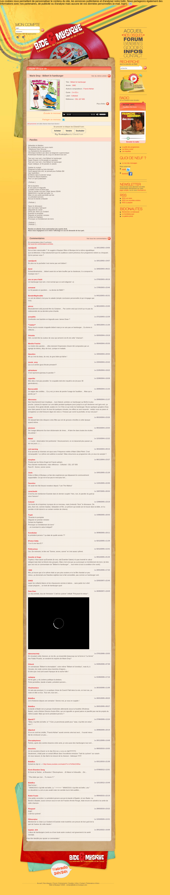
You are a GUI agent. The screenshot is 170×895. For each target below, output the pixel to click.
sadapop (31, 677)
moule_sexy (33, 362)
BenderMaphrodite (35, 296)
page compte (124, 190)
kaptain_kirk (33, 830)
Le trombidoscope (128, 214)
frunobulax (32, 533)
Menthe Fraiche (34, 343)
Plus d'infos (101, 104)
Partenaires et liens (92, 883)
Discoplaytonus (34, 740)
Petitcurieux (33, 549)
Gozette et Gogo (34, 557)
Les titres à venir (127, 149)
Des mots (126, 105)
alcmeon (31, 428)
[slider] (81, 114)
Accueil (39, 883)
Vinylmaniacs (33, 688)
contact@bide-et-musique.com (76, 885)
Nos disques (47, 883)
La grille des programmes (130, 147)
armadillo (32, 317)
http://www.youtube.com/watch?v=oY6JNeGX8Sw (61, 764)
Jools (30, 473)
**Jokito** (32, 325)
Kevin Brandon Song (36, 770)
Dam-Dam (32, 591)
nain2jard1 (32, 248)
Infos (77, 883)
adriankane (32, 370)
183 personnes (32, 124)
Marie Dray (35, 75)
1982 (74, 85)
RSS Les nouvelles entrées (131, 200)
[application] (85, 114)
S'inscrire (18, 34)
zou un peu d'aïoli (35, 279)
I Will (30, 570)
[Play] (64, 114)
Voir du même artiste (99, 76)
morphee (31, 460)
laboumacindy (33, 654)
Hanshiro (31, 354)
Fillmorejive (32, 819)
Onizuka (31, 335)
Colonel (31, 502)
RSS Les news (127, 198)
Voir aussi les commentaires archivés (40, 244)
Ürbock (31, 664)
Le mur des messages (129, 163)
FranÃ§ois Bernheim (130, 107)
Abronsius (32, 399)
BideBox (31, 698)
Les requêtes (126, 151)
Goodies (71, 883)
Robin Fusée (33, 796)
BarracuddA (33, 389)
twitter (126, 169)
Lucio (30, 417)
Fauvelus (31, 483)
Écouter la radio (132, 142)
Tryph (30, 515)
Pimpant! (31, 809)
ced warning (33, 449)
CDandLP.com (77, 134)
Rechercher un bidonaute (130, 212)
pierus (30, 306)
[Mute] (97, 114)
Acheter (57, 131)
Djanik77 (31, 719)
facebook (127, 174)
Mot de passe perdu (29, 34)
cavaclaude (32, 491)
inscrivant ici (141, 190)
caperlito (31, 378)
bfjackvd (31, 730)
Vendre (69, 131)
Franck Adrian (89, 89)
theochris (32, 749)
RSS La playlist (127, 202)
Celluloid (74, 96)
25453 (30, 581)
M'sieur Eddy (33, 541)
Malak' (30, 438)
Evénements (62, 883)
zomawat (31, 287)
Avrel (30, 269)
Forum (55, 883)
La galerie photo (127, 216)
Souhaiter (80, 131)
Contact (82, 883)
